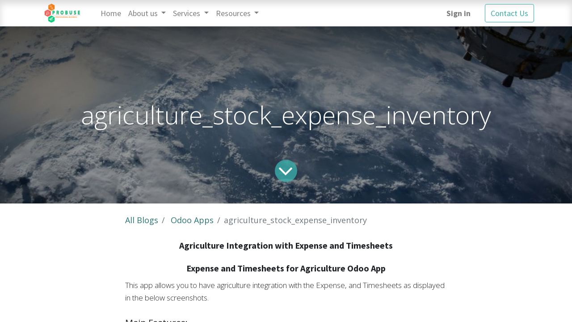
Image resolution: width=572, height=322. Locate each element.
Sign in (458, 13)
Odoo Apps (192, 220)
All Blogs (141, 220)
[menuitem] (111, 13)
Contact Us (509, 13)
